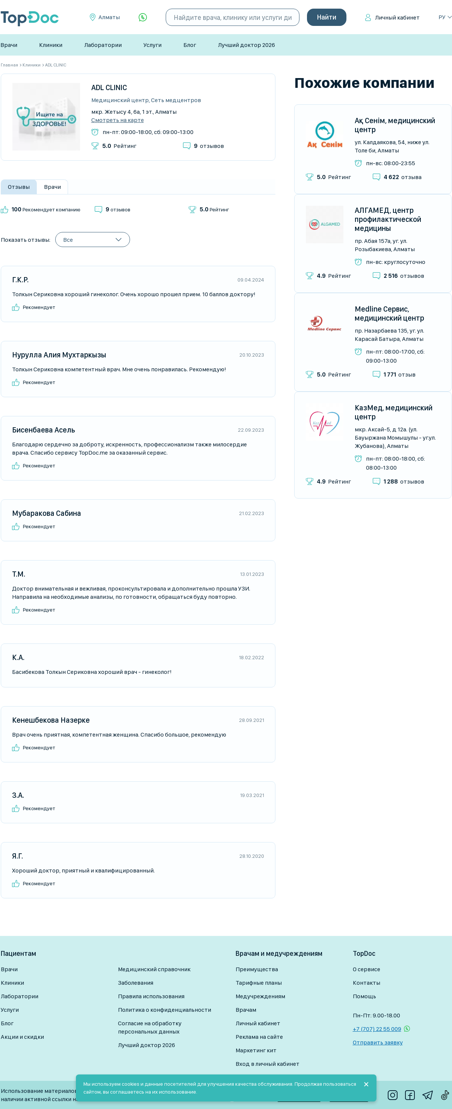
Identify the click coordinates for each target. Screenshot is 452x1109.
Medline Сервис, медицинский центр (389, 313)
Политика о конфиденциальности (164, 1009)
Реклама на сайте (259, 1036)
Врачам (246, 1009)
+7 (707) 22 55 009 (377, 1028)
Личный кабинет (397, 17)
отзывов (209, 145)
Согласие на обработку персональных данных (149, 1027)
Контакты (366, 982)
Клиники (50, 44)
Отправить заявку (378, 1042)
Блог (189, 44)
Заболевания (135, 982)
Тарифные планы (259, 982)
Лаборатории (103, 44)
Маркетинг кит (256, 1050)
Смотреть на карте (117, 120)
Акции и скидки (22, 1036)
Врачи (8, 44)
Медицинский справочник (154, 969)
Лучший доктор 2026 (246, 44)
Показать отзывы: (25, 239)
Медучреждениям (260, 996)
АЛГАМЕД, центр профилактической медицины (388, 219)
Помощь (364, 996)
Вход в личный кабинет (267, 1063)
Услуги (153, 44)
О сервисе (366, 969)
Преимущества (257, 969)
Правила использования (151, 996)
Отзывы (19, 186)
